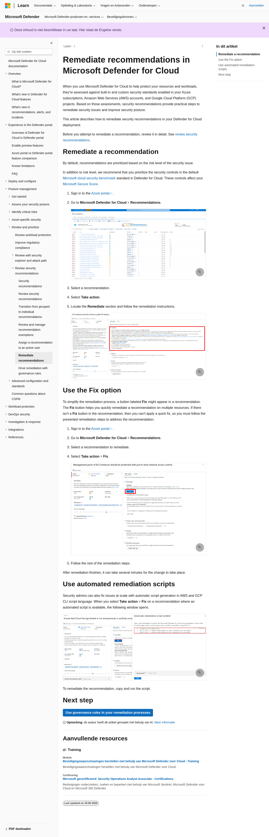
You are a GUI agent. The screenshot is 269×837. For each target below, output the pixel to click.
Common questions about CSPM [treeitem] (28, 396)
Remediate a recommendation (239, 54)
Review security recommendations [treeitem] (30, 296)
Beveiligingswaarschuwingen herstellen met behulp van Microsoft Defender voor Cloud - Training (131, 761)
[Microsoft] (8, 5)
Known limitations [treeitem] (23, 166)
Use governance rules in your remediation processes (108, 712)
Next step (224, 74)
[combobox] (29, 52)
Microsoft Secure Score (80, 184)
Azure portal (100, 193)
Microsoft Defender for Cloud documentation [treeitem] (27, 63)
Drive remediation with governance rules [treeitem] (33, 370)
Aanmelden (256, 5)
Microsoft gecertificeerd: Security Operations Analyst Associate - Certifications (118, 779)
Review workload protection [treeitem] (33, 235)
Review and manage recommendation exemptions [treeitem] (31, 330)
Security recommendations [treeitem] (30, 283)
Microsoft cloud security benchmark (89, 178)
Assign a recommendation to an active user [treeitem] (35, 345)
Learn (67, 46)
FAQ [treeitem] (15, 173)
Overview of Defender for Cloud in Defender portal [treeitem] (28, 135)
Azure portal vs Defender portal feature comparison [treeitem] (32, 155)
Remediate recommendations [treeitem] (31, 358)
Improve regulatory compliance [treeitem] (27, 245)
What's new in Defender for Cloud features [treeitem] (29, 97)
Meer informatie (164, 722)
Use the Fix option (230, 59)
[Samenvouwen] (51, 43)
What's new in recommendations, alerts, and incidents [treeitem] (31, 112)
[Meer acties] (202, 46)
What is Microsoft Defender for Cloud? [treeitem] (31, 84)
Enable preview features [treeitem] (27, 145)
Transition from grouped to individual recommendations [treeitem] (34, 312)
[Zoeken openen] (243, 5)
